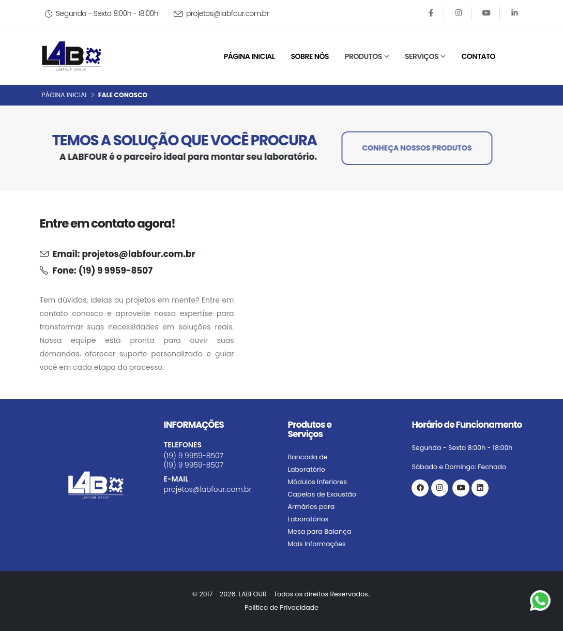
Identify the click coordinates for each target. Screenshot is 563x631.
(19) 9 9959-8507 (116, 270)
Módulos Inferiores (317, 481)
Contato (478, 56)
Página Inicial (249, 56)
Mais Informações (317, 543)
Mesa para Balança (320, 531)
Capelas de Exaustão (322, 494)
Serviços (421, 56)
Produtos (363, 56)
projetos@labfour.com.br (221, 13)
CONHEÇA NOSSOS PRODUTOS (419, 148)
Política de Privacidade (281, 607)
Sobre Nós (310, 56)
